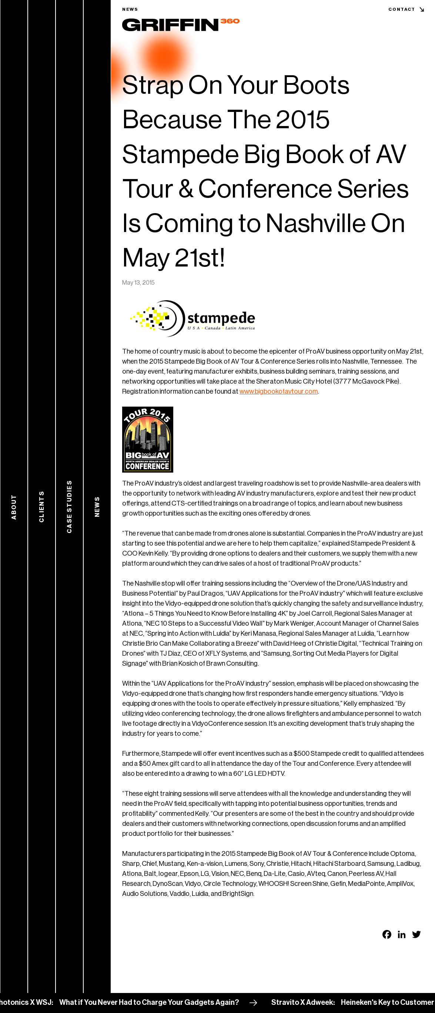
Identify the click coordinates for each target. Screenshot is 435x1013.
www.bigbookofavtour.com (279, 391)
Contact (401, 9)
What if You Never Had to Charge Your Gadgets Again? (162, 1002)
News (130, 9)
